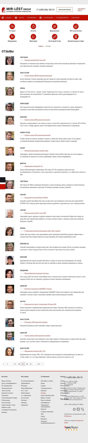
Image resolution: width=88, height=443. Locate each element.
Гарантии (43, 391)
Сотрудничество (46, 388)
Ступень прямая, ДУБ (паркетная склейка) (37, 336)
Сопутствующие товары (9, 398)
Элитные (24, 403)
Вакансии (44, 419)
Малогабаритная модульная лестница (37, 273)
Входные (24, 386)
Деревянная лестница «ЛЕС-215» (35, 351)
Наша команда (46, 400)
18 (19, 364)
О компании (45, 377)
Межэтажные (25, 393)
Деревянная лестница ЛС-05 (34, 166)
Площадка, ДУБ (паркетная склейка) (36, 322)
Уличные (24, 400)
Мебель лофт (6, 407)
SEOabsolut (67, 416)
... (11, 364)
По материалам (7, 386)
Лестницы (24, 377)
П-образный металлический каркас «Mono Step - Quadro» (43, 231)
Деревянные (25, 383)
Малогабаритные (26, 388)
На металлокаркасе (27, 381)
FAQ (42, 414)
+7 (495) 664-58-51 (45, 9)
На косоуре (25, 398)
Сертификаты (45, 403)
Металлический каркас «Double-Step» (36, 151)
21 (31, 364)
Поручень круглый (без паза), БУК (35, 60)
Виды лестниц (6, 381)
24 (38, 364)
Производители (7, 388)
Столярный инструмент (9, 410)
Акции (43, 383)
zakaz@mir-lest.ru (82, 9)
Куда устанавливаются (9, 383)
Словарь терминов (47, 412)
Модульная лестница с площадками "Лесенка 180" (40, 304)
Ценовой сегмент (7, 393)
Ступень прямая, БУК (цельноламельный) (37, 120)
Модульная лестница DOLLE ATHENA (36, 198)
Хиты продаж (6, 403)
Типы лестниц (6, 391)
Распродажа (6, 400)
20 (27, 364)
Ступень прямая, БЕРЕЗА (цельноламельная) (38, 76)
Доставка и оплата (47, 381)
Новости (43, 409)
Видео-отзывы (45, 398)
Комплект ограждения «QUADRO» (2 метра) (38, 289)
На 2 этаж (24, 391)
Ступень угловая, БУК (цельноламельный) (37, 135)
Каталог (5, 377)
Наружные (24, 405)
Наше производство (47, 395)
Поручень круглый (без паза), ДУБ (35, 213)
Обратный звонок (64, 9)
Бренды (4, 412)
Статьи (43, 416)
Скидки (43, 386)
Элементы (5, 395)
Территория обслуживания (45, 406)
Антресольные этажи (8, 405)
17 (15, 364)
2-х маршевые (26, 395)
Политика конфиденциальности (48, 422)
